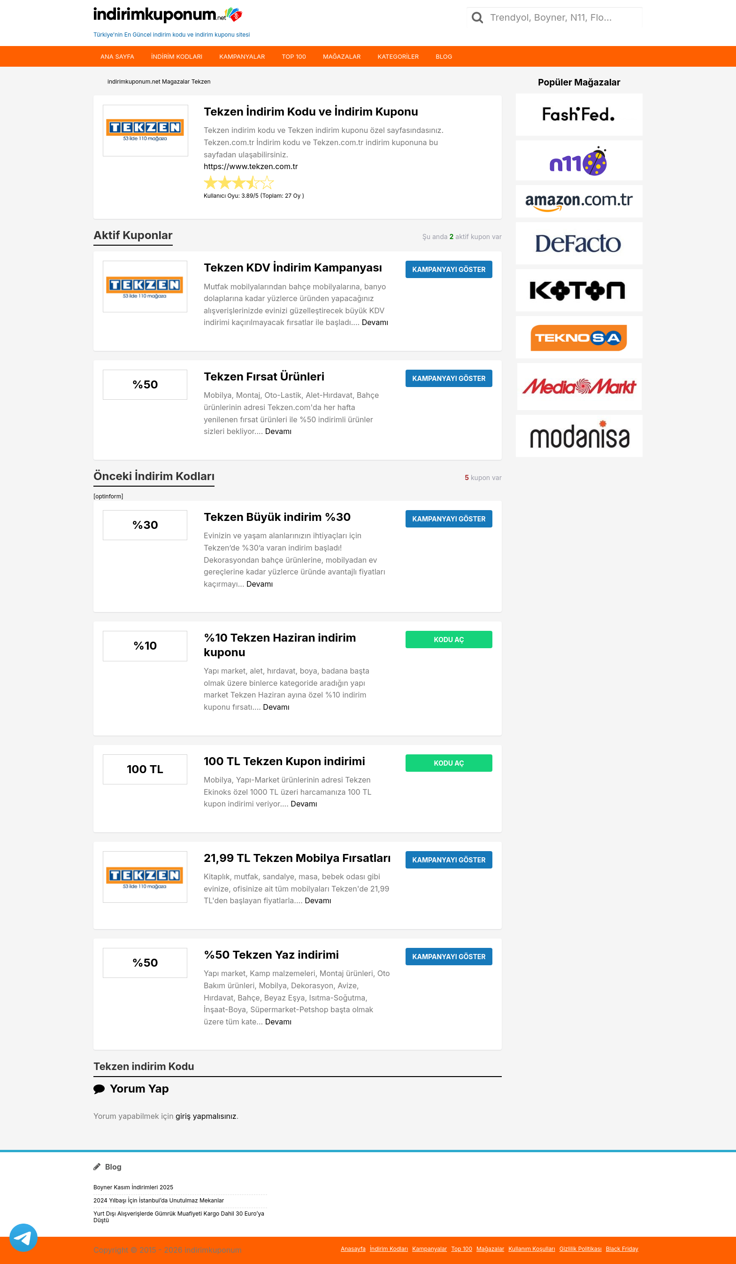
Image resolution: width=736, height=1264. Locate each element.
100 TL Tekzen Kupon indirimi (284, 761)
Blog (444, 56)
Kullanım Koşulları (531, 1248)
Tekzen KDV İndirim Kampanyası (293, 267)
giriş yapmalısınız (206, 1116)
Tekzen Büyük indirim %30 (277, 517)
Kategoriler (398, 56)
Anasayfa (353, 1248)
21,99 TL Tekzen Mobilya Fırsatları (297, 858)
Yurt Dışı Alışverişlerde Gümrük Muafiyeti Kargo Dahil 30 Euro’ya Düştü (178, 1217)
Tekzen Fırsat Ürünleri (264, 376)
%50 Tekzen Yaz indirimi (271, 955)
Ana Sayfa (117, 56)
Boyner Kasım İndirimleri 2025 (133, 1187)
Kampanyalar (242, 56)
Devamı (375, 322)
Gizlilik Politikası (581, 1248)
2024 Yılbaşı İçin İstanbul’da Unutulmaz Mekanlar (158, 1200)
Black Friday (622, 1248)
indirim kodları (176, 56)
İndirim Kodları (389, 1248)
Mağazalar (341, 56)
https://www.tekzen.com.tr (251, 166)
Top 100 (294, 56)
